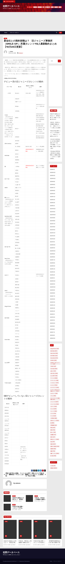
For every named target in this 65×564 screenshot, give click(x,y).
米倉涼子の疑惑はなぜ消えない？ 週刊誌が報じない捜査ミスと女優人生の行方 (10, 543)
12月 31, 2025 (53, 544)
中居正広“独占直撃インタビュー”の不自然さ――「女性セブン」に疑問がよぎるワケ (39, 543)
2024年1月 (52, 242)
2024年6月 (52, 226)
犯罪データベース (11, 6)
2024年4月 (52, 233)
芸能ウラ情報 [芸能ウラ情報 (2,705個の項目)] (54, 446)
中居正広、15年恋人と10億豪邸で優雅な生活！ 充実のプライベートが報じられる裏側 (25, 543)
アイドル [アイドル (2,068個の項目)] (53, 378)
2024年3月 (52, 236)
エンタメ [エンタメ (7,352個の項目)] (53, 385)
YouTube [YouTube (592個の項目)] (53, 368)
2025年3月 (52, 199)
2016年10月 (52, 338)
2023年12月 (52, 245)
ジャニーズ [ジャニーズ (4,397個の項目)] (54, 401)
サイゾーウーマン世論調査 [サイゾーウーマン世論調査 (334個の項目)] (54, 399)
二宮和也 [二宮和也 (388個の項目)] (53, 418)
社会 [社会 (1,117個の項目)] (52, 441)
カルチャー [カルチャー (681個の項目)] (53, 393)
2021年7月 (52, 332)
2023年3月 (52, 272)
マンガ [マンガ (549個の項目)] (53, 416)
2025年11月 (52, 175)
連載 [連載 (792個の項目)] (52, 451)
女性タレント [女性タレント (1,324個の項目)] (54, 420)
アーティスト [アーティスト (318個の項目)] (54, 380)
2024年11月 (52, 211)
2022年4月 (52, 305)
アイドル (56, 7)
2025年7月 (52, 187)
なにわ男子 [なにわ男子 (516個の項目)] (53, 375)
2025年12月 (52, 172)
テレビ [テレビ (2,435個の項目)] (53, 408)
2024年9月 (52, 217)
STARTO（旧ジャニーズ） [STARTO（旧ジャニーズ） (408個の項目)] (54, 363)
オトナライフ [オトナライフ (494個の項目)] (54, 387)
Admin (11, 51)
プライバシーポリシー (14, 32)
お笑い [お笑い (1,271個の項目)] (53, 371)
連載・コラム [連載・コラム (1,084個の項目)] (54, 453)
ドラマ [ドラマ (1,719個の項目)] (53, 413)
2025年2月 (52, 202)
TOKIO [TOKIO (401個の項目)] (53, 366)
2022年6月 (52, 299)
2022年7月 (52, 296)
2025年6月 (52, 190)
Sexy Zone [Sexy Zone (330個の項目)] (54, 353)
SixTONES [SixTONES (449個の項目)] (53, 355)
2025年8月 (52, 184)
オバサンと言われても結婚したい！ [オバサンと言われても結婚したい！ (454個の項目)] (54, 390)
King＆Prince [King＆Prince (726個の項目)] (54, 348)
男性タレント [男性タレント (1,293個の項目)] (54, 439)
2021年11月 (52, 320)
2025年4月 (52, 196)
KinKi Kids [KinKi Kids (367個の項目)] (53, 351)
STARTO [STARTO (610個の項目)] (53, 360)
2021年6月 (52, 335)
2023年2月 (52, 275)
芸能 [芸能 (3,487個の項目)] (53, 444)
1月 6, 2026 (14, 509)
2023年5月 (52, 266)
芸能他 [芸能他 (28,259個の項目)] (53, 468)
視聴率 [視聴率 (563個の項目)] (53, 448)
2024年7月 (52, 223)
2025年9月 (52, 181)
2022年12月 (52, 281)
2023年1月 (52, 278)
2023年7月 (52, 260)
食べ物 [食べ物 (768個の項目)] (53, 455)
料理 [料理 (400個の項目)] (52, 427)
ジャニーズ (40, 7)
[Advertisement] (32, 21)
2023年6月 (52, 263)
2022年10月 (52, 287)
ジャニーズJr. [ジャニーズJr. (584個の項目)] (54, 404)
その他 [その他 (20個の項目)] (52, 465)
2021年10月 (52, 323)
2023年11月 (52, 248)
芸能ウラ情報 (47, 7)
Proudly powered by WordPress (9, 561)
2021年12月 (52, 317)
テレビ (52, 7)
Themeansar (27, 561)
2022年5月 (52, 302)
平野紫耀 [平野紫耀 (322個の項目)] (53, 425)
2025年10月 (52, 178)
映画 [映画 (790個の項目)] (52, 430)
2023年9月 (52, 254)
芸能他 (5, 38)
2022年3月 (52, 308)
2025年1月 (52, 205)
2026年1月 (52, 169)
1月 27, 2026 (15, 501)
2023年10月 (52, 251)
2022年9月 (52, 290)
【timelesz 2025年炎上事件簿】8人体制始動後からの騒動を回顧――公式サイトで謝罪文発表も (55, 155)
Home (5, 32)
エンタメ (35, 7)
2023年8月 (52, 257)
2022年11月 (52, 284)
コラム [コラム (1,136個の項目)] (53, 395)
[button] (56, 32)
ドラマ (60, 7)
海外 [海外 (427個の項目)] (52, 437)
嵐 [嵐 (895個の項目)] (52, 423)
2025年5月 (52, 193)
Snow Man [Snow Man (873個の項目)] (54, 358)
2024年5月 (52, 229)
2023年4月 (52, 269)
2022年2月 (52, 311)
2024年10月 (53, 214)
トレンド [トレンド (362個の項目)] (53, 411)
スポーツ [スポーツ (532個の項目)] (53, 406)
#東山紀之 (21, 53)
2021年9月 (52, 326)
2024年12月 (52, 208)
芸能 (43, 7)
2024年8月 (52, 220)
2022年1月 (52, 314)
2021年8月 (52, 329)
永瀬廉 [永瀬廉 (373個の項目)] (53, 434)
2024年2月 (52, 239)
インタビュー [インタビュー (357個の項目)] (54, 382)
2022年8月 (52, 293)
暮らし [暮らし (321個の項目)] (53, 432)
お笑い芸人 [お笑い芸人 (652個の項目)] (54, 373)
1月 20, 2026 (37, 501)
